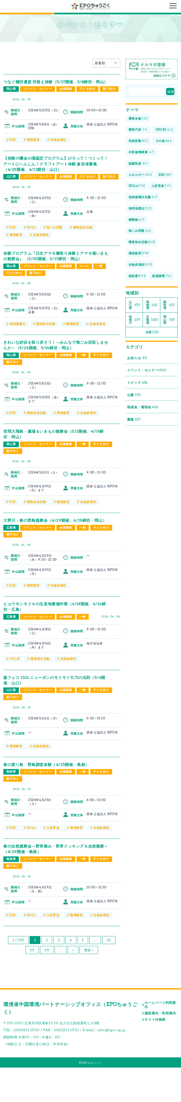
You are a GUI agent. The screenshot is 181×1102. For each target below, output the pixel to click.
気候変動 (139, 153)
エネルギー (141, 199)
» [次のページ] (73, 984)
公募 (134, 450)
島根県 (11, 805)
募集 (134, 477)
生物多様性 (58, 153)
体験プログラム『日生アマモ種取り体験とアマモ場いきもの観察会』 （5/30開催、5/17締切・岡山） (53, 279)
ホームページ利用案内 (160, 1039)
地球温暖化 (17, 350)
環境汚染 (139, 130)
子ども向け (88, 94)
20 (32, 984)
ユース (85, 292)
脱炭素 (138, 313)
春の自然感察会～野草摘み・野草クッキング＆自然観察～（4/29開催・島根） (53, 882)
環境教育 (33, 153)
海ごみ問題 (54, 248)
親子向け (12, 102)
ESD (12, 153)
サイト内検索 (155, 1054)
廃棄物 (137, 256)
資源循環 (139, 325)
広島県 (11, 560)
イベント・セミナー (37, 94)
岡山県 (11, 94)
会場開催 (66, 94)
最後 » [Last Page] (89, 984)
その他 (137, 164)
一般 (101, 292)
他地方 (134, 370)
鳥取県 (169, 355)
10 (109, 974)
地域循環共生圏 (144, 233)
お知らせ (138, 410)
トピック (138, 437)
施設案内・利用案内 (160, 1047)
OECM (14, 692)
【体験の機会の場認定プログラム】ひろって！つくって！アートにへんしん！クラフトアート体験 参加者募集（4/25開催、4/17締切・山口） (53, 176)
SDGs (31, 248)
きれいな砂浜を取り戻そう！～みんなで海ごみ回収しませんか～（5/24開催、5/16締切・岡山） (53, 371)
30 (46, 984)
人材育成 (52, 862)
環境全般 (139, 118)
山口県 (11, 190)
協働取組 (139, 187)
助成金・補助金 (144, 463)
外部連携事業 (142, 176)
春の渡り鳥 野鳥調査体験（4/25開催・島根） (52, 797)
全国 (152, 384)
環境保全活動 (82, 248)
